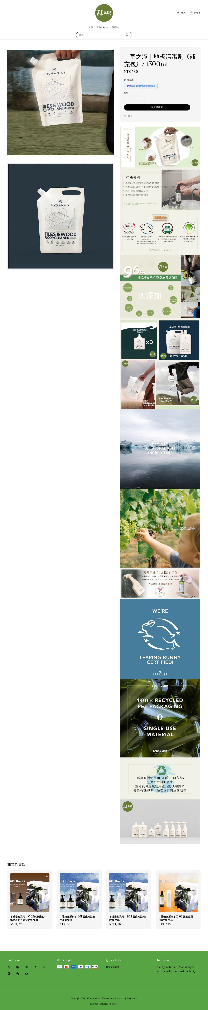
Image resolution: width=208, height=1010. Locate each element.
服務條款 (94, 1004)
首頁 (91, 27)
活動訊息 (115, 27)
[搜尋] (127, 35)
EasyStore (132, 998)
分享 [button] (128, 115)
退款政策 (114, 1004)
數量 (126, 93)
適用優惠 (129, 79)
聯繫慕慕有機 (112, 967)
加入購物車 (157, 107)
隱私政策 (104, 1004)
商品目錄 (100, 27)
